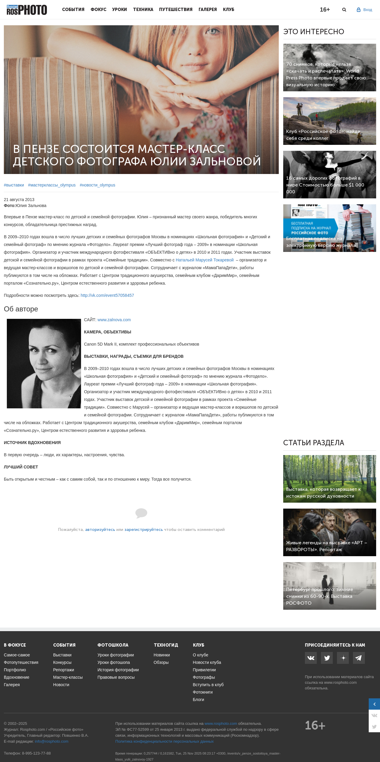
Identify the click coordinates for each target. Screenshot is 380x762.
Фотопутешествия (21, 662)
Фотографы (204, 677)
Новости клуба (207, 662)
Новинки (162, 655)
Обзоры (161, 662)
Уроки (119, 9)
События (73, 9)
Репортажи (63, 669)
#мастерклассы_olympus (52, 185)
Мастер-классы (68, 677)
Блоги (198, 699)
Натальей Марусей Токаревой (205, 260)
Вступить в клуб (208, 684)
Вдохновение (16, 677)
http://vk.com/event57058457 (107, 295)
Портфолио (15, 669)
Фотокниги (203, 692)
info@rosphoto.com (51, 741)
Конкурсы (62, 662)
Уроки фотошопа (113, 662)
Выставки (62, 655)
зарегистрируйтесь (143, 529)
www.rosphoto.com (340, 682)
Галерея (208, 9)
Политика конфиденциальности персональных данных (164, 741)
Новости (61, 684)
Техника (143, 9)
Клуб (228, 9)
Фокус (98, 9)
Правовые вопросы (115, 677)
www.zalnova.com (114, 319)
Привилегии (204, 669)
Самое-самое (17, 655)
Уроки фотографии (115, 655)
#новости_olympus (97, 185)
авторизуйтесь (100, 529)
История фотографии (118, 669)
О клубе (200, 655)
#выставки (14, 185)
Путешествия (176, 9)
